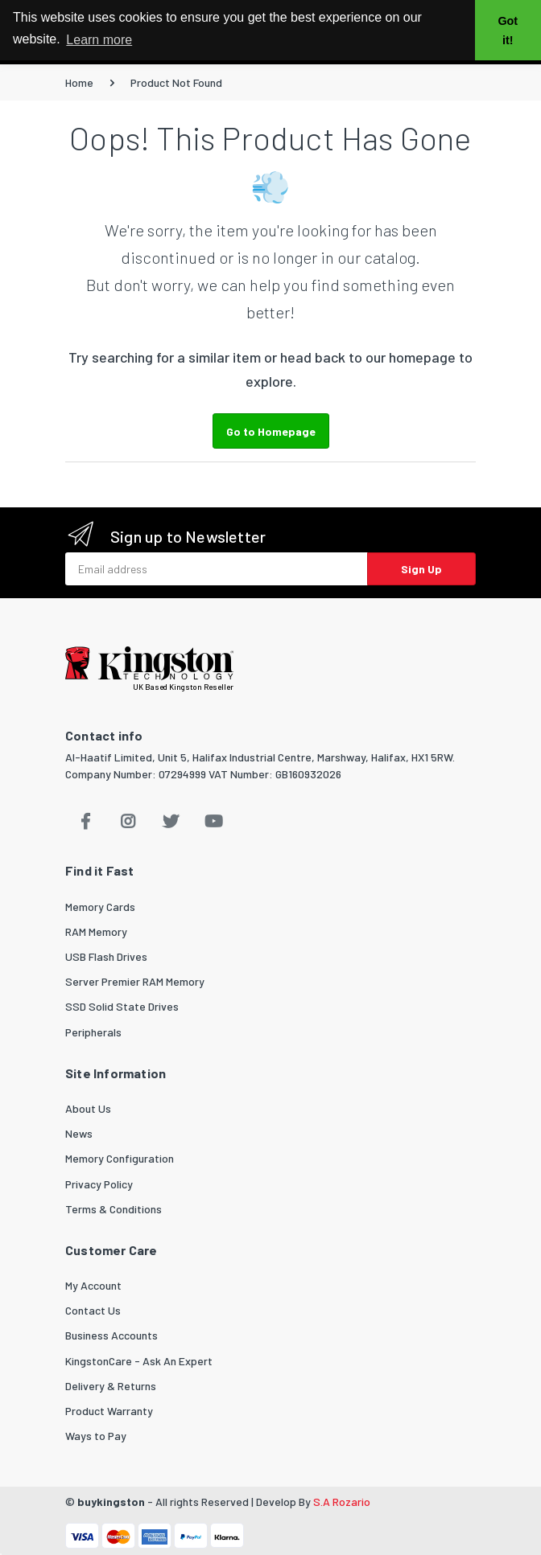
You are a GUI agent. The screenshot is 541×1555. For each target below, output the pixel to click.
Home (79, 82)
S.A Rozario (341, 1501)
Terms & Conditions (113, 1209)
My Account (93, 1285)
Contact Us (93, 1310)
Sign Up (421, 569)
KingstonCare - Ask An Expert (139, 1361)
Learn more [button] (99, 40)
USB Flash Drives (106, 956)
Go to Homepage (271, 431)
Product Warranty (109, 1411)
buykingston (111, 1501)
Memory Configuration (119, 1158)
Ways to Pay (95, 1435)
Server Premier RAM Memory (134, 981)
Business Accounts (111, 1335)
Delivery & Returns (110, 1386)
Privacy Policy (99, 1184)
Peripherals (93, 1032)
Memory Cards (100, 906)
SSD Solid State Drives (122, 1006)
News (79, 1133)
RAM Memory (96, 931)
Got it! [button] (508, 30)
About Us (88, 1108)
